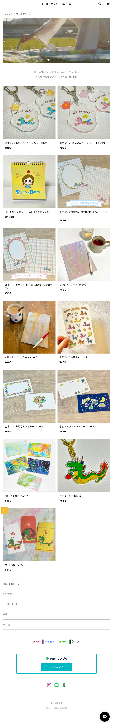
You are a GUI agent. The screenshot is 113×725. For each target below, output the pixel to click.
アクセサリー (9, 593)
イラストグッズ (10, 604)
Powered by (56, 708)
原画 (5, 614)
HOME (6, 13)
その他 (6, 624)
